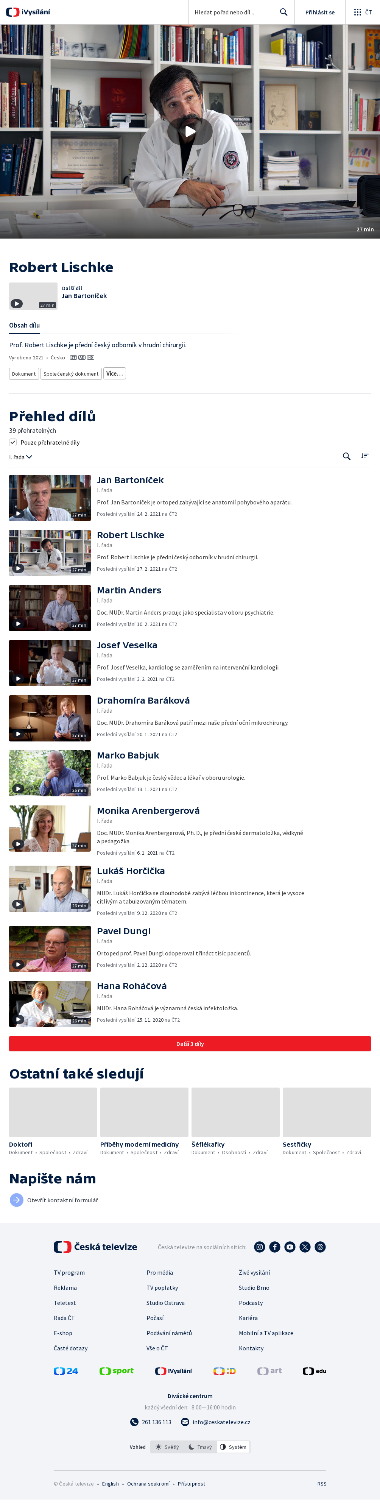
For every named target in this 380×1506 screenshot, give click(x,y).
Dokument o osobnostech (129, 381)
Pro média (159, 1290)
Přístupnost (191, 1501)
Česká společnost (89, 392)
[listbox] (200, 1464)
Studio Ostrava (165, 1320)
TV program (69, 1290)
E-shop (63, 1350)
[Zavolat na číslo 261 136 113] (150, 1439)
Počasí (155, 1335)
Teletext (65, 1320)
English (110, 1501)
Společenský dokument (69, 381)
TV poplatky (162, 1305)
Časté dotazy (70, 1365)
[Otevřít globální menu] (362, 12)
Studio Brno (254, 1305)
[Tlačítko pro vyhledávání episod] (347, 474)
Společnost (224, 381)
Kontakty (251, 1365)
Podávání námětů (169, 1350)
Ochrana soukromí (148, 1501)
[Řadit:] (364, 473)
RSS (322, 1501)
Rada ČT (64, 1335)
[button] (190, 132)
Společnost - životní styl (37, 392)
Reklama (65, 1305)
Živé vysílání (254, 1290)
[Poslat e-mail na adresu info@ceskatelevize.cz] (216, 1439)
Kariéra (248, 1335)
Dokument (24, 381)
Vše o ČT (157, 1365)
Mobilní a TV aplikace (266, 1350)
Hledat (282, 15)
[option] (167, 1464)
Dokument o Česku (184, 381)
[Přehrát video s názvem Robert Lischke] (190, 131)
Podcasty (251, 1320)
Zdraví (252, 381)
